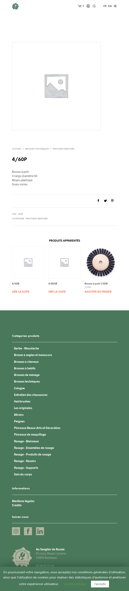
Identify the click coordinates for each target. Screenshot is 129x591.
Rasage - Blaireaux (26, 441)
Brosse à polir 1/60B (96, 283)
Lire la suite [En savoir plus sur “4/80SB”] (57, 292)
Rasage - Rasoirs (25, 461)
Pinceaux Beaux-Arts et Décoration (37, 428)
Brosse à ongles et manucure (33, 355)
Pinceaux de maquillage (30, 434)
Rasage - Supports (26, 467)
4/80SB (52, 283)
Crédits (17, 505)
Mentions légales (23, 501)
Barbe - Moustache (26, 348)
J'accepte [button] (100, 584)
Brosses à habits (24, 368)
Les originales (23, 408)
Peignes (19, 421)
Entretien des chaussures (30, 394)
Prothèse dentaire (63, 149)
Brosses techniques (37, 149)
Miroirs (19, 414)
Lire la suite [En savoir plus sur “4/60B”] (20, 292)
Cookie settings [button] (75, 584)
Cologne (19, 388)
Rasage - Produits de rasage (32, 454)
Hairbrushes (22, 401)
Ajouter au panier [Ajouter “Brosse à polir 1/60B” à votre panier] (98, 292)
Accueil (16, 149)
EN (110, 6)
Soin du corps (23, 474)
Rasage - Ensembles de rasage (34, 447)
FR (104, 6)
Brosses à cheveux (26, 361)
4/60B (15, 283)
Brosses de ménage (27, 375)
